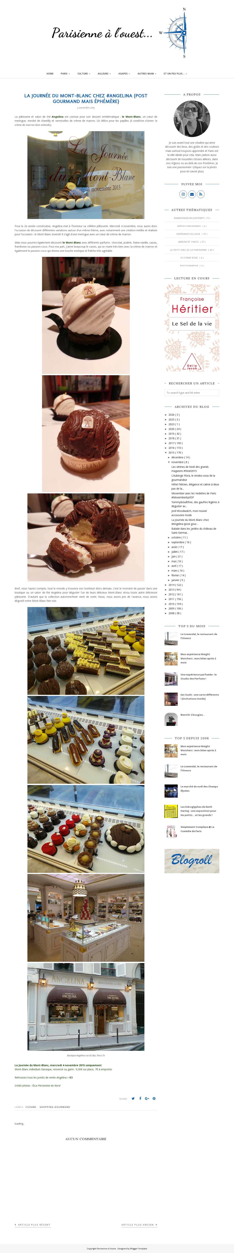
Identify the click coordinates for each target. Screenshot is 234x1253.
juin (173, 556)
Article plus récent (34, 1224)
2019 (172, 433)
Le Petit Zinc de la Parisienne (188, 249)
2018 (172, 438)
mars (174, 570)
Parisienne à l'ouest (106, 1248)
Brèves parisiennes (189, 226)
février (175, 575)
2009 (172, 608)
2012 (172, 594)
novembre (177, 462)
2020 (172, 429)
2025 (172, 419)
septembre (178, 542)
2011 (172, 599)
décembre (177, 457)
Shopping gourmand (55, 1107)
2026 (172, 414)
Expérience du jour (189, 234)
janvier (175, 580)
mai (174, 561)
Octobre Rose (189, 257)
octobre (176, 537)
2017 (172, 443)
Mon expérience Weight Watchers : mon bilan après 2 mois (198, 658)
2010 (172, 604)
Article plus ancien (138, 1224)
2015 (172, 452)
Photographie (189, 265)
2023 (172, 424)
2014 (172, 585)
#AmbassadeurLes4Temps (189, 218)
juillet (174, 551)
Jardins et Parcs (188, 241)
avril (174, 565)
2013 (172, 589)
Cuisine (31, 1107)
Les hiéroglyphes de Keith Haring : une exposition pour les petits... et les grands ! (198, 811)
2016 (172, 447)
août (174, 547)
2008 (172, 613)
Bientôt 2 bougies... (193, 714)
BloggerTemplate (138, 1248)
